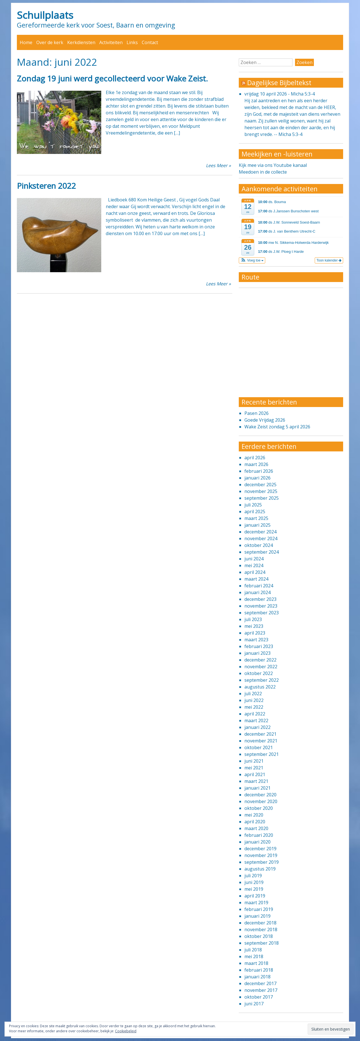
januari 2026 (257, 478)
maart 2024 (256, 579)
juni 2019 (254, 882)
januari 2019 (257, 916)
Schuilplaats (45, 15)
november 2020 (260, 801)
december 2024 (260, 532)
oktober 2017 (258, 997)
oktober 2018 (258, 936)
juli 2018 (253, 950)
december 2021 (260, 734)
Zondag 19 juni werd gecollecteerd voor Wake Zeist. (112, 78)
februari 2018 (258, 970)
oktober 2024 (258, 545)
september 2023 (261, 613)
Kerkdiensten (81, 42)
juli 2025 (253, 505)
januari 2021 (257, 788)
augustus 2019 (260, 869)
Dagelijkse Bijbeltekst (279, 82)
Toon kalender (328, 260)
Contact (150, 42)
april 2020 (254, 822)
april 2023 (254, 633)
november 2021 (260, 741)
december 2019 (260, 848)
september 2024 (261, 552)
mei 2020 (253, 815)
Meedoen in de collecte (263, 172)
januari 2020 (257, 842)
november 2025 (260, 491)
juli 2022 (253, 693)
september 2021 (261, 754)
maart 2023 (256, 640)
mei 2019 (253, 889)
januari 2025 (257, 525)
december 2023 (260, 599)
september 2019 (261, 862)
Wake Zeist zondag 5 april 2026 (277, 427)
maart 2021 (256, 781)
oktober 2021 (258, 747)
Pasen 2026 (256, 413)
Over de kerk (49, 42)
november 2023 (260, 606)
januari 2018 (257, 977)
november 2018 (260, 929)
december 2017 (260, 983)
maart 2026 (256, 464)
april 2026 (254, 457)
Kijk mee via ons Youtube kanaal (273, 165)
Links (132, 42)
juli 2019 (253, 875)
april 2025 (254, 511)
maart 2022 (256, 720)
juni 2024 (254, 559)
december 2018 (260, 923)
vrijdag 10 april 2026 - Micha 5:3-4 (279, 94)
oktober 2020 (258, 808)
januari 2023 (257, 653)
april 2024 (254, 572)
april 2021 (254, 774)
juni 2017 (254, 1004)
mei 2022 (253, 707)
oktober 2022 (258, 673)
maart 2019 (256, 902)
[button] (252, 260)
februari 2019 (258, 909)
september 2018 (261, 943)
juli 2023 (253, 619)
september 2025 (261, 498)
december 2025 (260, 484)
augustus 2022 (260, 687)
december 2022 (260, 660)
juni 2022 (254, 700)
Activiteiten (111, 42)
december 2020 (260, 795)
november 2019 (260, 855)
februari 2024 (258, 586)
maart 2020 (256, 828)
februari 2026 (258, 471)
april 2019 (254, 896)
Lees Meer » (218, 165)
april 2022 (254, 714)
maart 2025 (256, 518)
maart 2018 (256, 963)
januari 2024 (257, 592)
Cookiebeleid (125, 1031)
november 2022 (260, 666)
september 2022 (261, 680)
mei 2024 (253, 565)
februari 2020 (258, 835)
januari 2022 (257, 727)
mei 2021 (253, 768)
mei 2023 (253, 626)
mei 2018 (253, 956)
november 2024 (260, 538)
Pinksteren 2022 (46, 185)
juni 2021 (254, 761)
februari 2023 (258, 646)
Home (26, 42)
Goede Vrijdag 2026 (264, 420)
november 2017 (260, 990)
